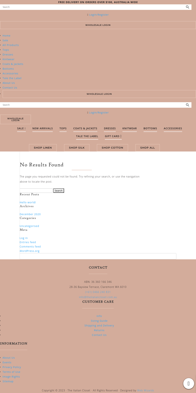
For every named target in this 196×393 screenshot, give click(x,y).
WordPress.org (29, 251)
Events (7, 362)
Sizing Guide (99, 320)
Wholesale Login (98, 25)
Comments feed (30, 246)
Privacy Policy (12, 367)
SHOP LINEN (43, 147)
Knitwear (9, 59)
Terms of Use (11, 372)
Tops (6, 49)
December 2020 (30, 214)
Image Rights (11, 376)
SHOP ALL (147, 147)
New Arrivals (42, 128)
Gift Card (113, 136)
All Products (11, 45)
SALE (21, 128)
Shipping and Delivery (99, 325)
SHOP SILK (77, 147)
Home (7, 35)
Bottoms (8, 68)
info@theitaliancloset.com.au (98, 297)
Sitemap (8, 381)
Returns (99, 330)
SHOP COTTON (112, 147)
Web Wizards (145, 390)
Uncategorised (29, 226)
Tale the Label (12, 78)
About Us (9, 83)
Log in (24, 238)
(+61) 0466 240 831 (98, 292)
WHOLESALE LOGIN (99, 94)
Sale (5, 40)
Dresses (8, 54)
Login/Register (99, 14)
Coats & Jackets (13, 64)
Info (99, 316)
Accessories (10, 73)
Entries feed (28, 242)
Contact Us (10, 87)
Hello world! (28, 202)
